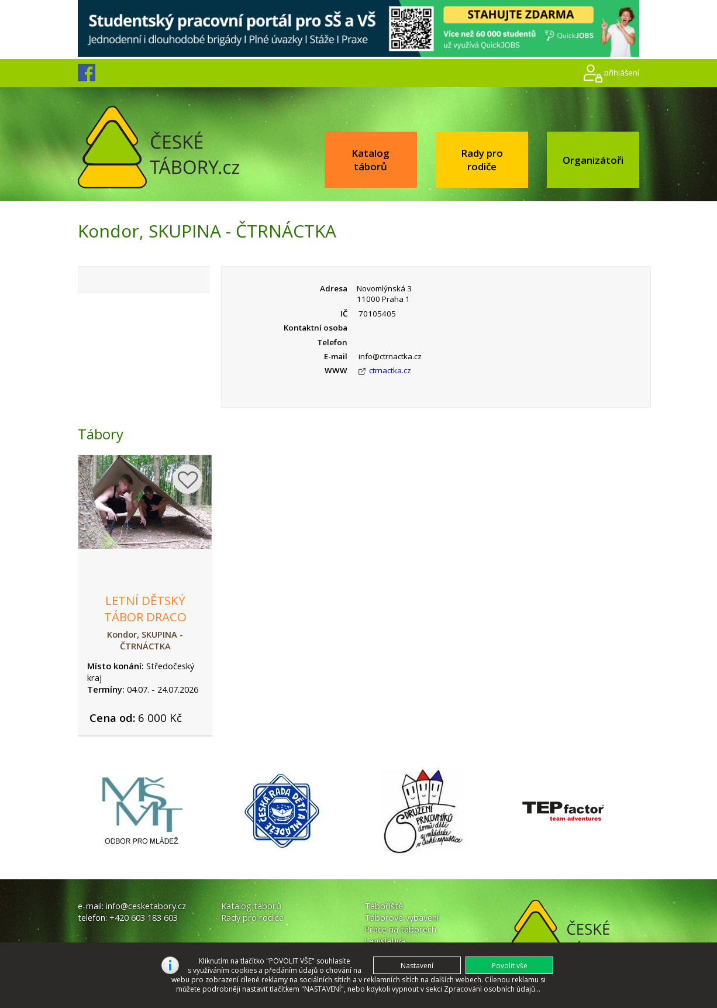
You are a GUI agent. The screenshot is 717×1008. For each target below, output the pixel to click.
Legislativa (384, 941)
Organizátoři (593, 160)
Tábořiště (383, 905)
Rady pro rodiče (482, 159)
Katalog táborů (370, 159)
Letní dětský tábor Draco (145, 608)
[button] (509, 965)
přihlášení (621, 72)
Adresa (333, 288)
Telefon (332, 342)
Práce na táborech (400, 929)
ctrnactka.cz (390, 370)
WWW (336, 370)
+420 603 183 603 (143, 917)
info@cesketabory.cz (146, 905)
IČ (343, 313)
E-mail (335, 356)
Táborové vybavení (401, 917)
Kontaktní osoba (315, 327)
